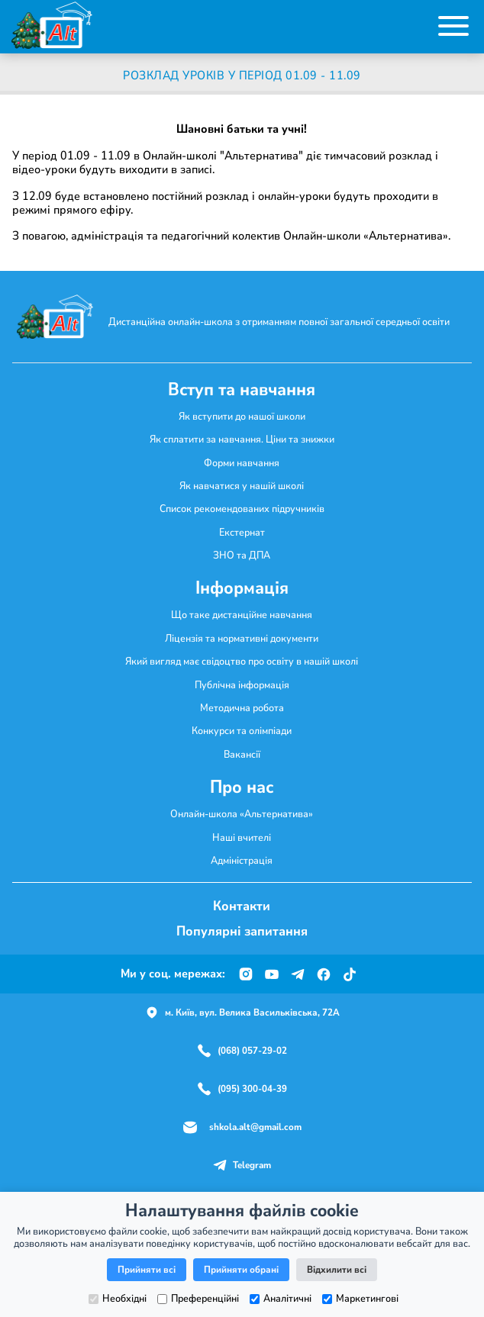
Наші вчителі (241, 837)
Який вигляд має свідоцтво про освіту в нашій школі (241, 661)
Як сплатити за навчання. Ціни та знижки (242, 439)
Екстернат (242, 532)
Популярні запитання (242, 931)
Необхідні (118, 1299)
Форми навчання (241, 463)
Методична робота (242, 707)
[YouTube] (272, 974)
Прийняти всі (147, 1270)
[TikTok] (350, 974)
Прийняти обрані (241, 1270)
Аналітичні (280, 1299)
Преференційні (198, 1299)
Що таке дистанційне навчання (241, 614)
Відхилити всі (336, 1270)
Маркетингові (360, 1299)
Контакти (241, 906)
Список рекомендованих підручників (242, 508)
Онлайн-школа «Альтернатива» (241, 814)
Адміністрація (242, 860)
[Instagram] (246, 974)
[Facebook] (324, 974)
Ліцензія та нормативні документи (241, 638)
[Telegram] (298, 974)
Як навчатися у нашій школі (241, 485)
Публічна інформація (242, 685)
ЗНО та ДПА (241, 555)
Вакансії (242, 754)
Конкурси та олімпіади (242, 730)
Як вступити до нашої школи (242, 416)
